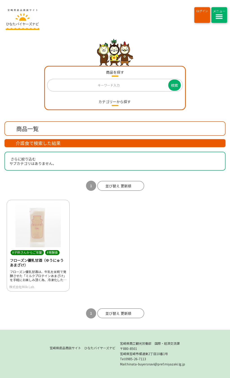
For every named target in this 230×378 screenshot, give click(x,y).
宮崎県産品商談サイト (82, 348)
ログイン (202, 11)
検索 (174, 85)
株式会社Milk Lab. (22, 287)
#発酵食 (52, 252)
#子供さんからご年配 (27, 252)
